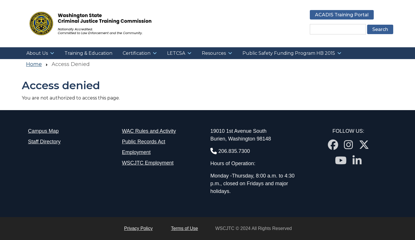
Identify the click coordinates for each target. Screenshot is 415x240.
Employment (136, 152)
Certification (136, 53)
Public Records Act (143, 142)
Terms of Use (184, 228)
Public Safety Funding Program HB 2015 (288, 53)
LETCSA (176, 53)
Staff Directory (44, 142)
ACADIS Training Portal (342, 14)
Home (34, 64)
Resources (214, 53)
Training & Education (88, 53)
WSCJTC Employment (147, 163)
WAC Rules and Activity (149, 131)
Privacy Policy (138, 228)
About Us (37, 53)
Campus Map (43, 131)
